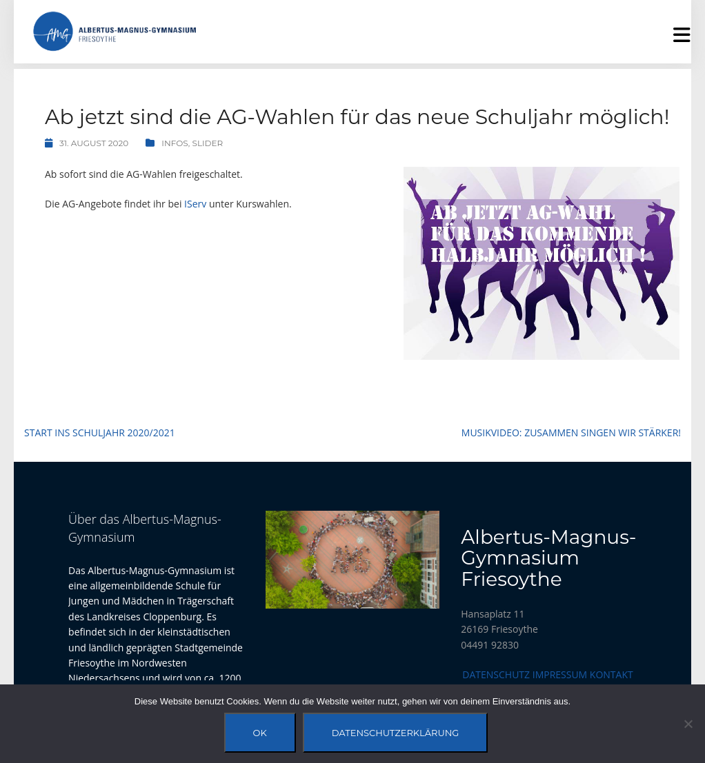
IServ (195, 203)
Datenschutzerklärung (395, 732)
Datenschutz (496, 674)
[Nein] (688, 724)
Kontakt (611, 674)
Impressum (560, 674)
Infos (174, 143)
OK (260, 732)
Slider (208, 143)
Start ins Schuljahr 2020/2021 (99, 432)
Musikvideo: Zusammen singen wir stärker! (571, 432)
